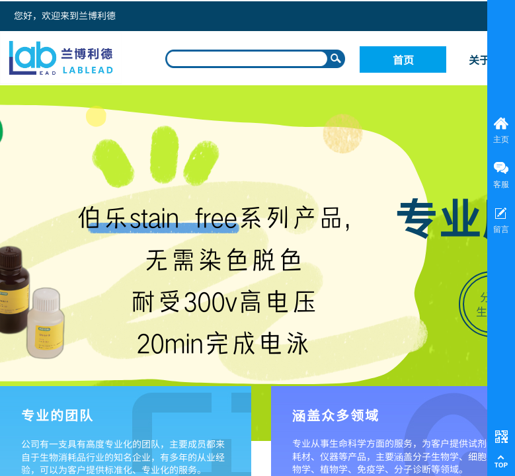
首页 (403, 59)
